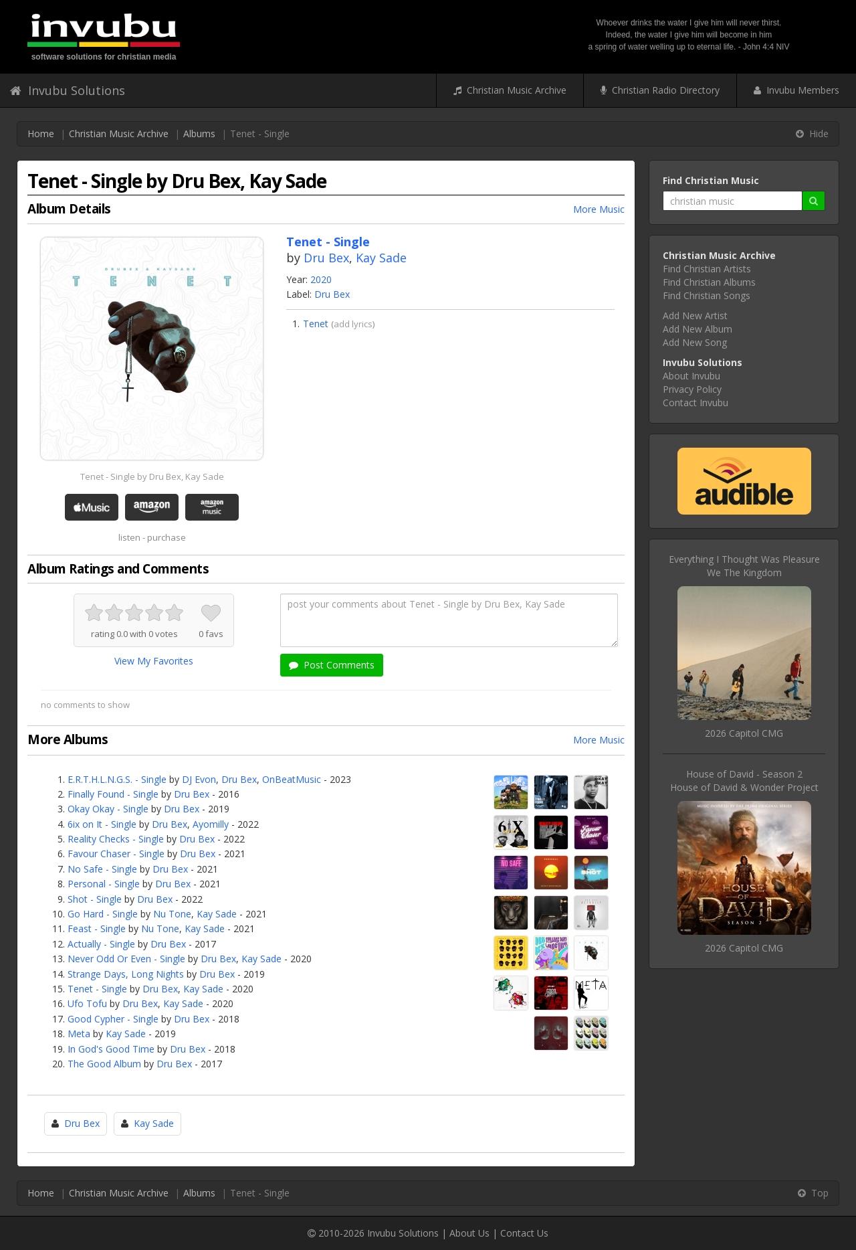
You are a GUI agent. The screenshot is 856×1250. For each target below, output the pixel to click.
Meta (79, 1033)
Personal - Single (104, 883)
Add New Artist (695, 315)
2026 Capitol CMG (744, 733)
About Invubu (691, 375)
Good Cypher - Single (113, 1018)
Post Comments (331, 664)
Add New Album (697, 329)
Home (40, 133)
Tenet (315, 323)
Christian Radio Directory (660, 90)
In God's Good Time (111, 1049)
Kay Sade (381, 258)
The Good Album (104, 1063)
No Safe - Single (102, 869)
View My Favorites (153, 660)
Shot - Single (95, 899)
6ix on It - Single (102, 824)
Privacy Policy (692, 389)
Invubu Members (796, 90)
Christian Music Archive (509, 90)
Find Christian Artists (707, 268)
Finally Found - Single (113, 794)
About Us (469, 1233)
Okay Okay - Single (108, 808)
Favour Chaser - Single (116, 853)
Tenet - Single (97, 988)
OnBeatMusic (291, 779)
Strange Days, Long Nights (126, 974)
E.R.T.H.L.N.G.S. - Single (117, 779)
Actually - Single (101, 943)
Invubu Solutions (67, 90)
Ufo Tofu (87, 1003)
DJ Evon (199, 779)
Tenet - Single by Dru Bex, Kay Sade (152, 476)
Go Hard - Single (103, 913)
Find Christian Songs (706, 295)
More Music (599, 209)
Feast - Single (97, 928)
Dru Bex (326, 258)
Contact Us (524, 1233)
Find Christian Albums (709, 282)
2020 (321, 279)
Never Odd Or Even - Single (126, 958)
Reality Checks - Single (116, 838)
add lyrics (353, 324)
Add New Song (695, 342)
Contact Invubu (695, 402)
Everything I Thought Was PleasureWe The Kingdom (744, 566)
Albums (199, 133)
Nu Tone (172, 913)
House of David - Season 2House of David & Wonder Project (744, 781)
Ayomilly (211, 824)
